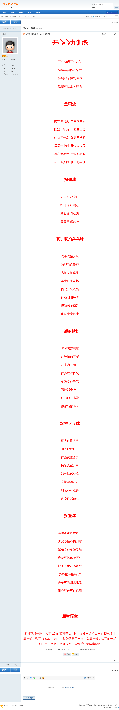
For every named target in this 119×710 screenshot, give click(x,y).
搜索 (29, 12)
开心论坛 (7, 17)
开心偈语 (22, 17)
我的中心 (110, 12)
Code (40, 678)
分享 (68, 654)
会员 (21, 12)
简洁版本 (107, 707)
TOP (114, 660)
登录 (67, 688)
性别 (3, 71)
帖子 (3, 65)
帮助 (38, 12)
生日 (3, 62)
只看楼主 (47, 34)
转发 (76, 654)
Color (28, 678)
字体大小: (105, 34)
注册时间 (5, 74)
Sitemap (101, 705)
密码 (93, 7)
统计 (95, 705)
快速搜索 (89, 17)
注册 (115, 4)
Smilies (43, 678)
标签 (12, 12)
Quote (37, 678)
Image (31, 678)
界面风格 (114, 707)
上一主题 (6, 665)
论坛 (4, 12)
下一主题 (14, 665)
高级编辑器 (89, 678)
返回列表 (115, 22)
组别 (3, 59)
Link (34, 678)
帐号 (93, 4)
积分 (3, 68)
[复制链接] (39, 28)
